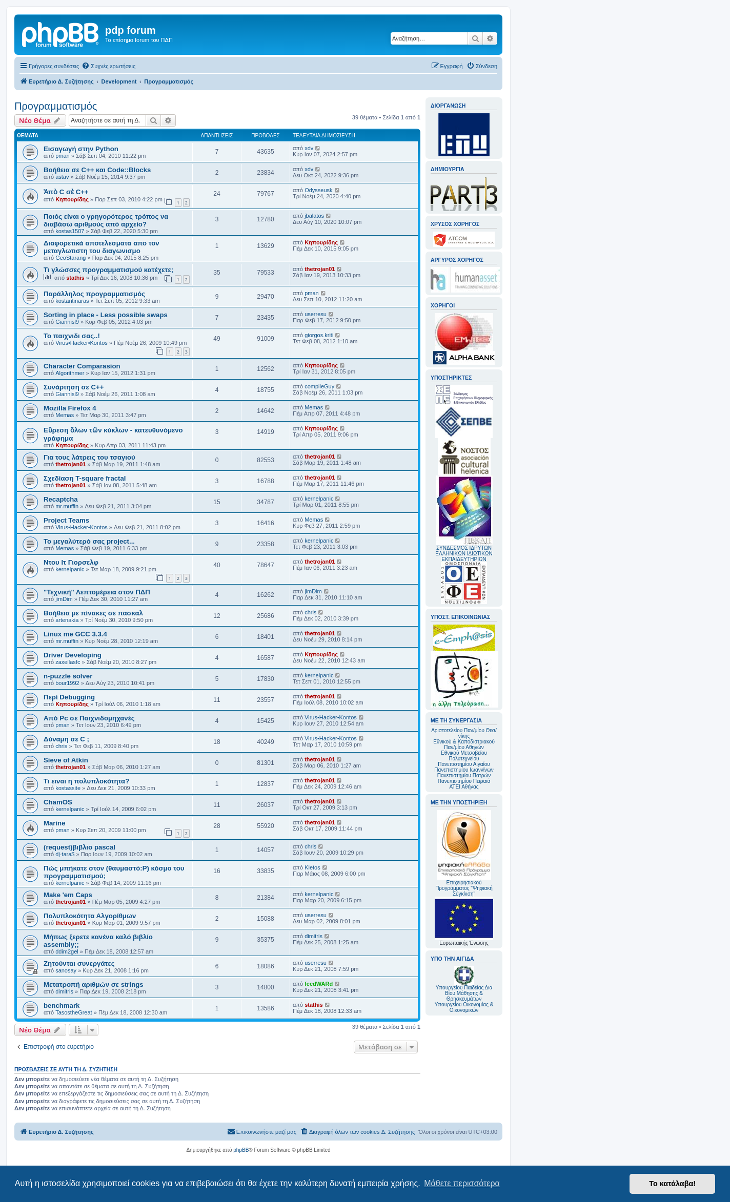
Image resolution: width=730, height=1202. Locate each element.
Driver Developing (73, 655)
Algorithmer (69, 373)
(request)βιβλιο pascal (79, 847)
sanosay (65, 970)
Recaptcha (61, 499)
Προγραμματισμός (55, 106)
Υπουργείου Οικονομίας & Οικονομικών (464, 1007)
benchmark (61, 1005)
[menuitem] (108, 66)
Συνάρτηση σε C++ (74, 387)
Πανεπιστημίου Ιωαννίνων (463, 770)
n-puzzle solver (68, 676)
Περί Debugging (69, 697)
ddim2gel (66, 951)
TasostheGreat (73, 1012)
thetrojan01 (320, 269)
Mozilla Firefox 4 (70, 408)
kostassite (67, 788)
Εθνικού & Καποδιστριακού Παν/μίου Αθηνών (464, 744)
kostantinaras (72, 301)
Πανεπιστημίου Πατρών (464, 775)
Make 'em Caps (68, 895)
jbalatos (314, 216)
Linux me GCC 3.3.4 (75, 634)
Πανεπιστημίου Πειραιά (464, 781)
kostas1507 (69, 231)
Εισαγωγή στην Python (81, 149)
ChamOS (58, 802)
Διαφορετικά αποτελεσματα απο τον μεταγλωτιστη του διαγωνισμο (101, 247)
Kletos (312, 867)
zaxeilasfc (67, 662)
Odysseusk (318, 190)
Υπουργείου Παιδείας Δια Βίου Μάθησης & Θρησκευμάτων (464, 993)
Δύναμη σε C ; (66, 739)
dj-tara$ (64, 854)
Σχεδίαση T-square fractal (85, 478)
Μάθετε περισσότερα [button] (462, 1183)
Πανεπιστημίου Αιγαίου (464, 764)
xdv (309, 148)
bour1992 (67, 683)
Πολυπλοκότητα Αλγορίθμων (90, 916)
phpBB (241, 1150)
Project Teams (66, 520)
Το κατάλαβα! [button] (672, 1183)
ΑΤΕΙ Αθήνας (463, 787)
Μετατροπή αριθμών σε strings (94, 984)
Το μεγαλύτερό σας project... (89, 541)
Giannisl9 (67, 322)
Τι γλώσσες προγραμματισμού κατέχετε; (108, 270)
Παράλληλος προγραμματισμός (94, 294)
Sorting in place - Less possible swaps (106, 315)
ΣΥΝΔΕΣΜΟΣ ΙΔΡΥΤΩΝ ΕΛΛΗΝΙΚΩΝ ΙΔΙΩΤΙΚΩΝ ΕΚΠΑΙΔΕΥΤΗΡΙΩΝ (463, 553)
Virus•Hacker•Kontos (81, 343)
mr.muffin (66, 506)
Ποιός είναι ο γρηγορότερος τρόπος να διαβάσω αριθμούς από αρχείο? (106, 220)
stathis (75, 278)
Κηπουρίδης (72, 199)
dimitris (313, 936)
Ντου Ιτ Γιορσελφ (71, 562)
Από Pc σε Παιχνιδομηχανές (89, 718)
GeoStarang (70, 258)
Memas (64, 415)
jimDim (64, 599)
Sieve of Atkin (66, 760)
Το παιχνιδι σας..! (72, 336)
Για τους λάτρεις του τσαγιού (89, 457)
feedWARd (319, 984)
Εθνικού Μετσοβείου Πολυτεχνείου (464, 755)
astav (62, 177)
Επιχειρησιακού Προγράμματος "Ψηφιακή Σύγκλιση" (464, 853)
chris (310, 612)
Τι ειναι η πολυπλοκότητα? (86, 781)
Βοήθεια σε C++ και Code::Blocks (97, 170)
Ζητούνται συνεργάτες (79, 963)
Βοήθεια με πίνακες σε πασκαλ (93, 613)
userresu (316, 314)
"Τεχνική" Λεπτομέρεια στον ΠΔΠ (97, 592)
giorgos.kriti (319, 335)
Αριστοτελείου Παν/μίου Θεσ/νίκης (464, 733)
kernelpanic (319, 498)
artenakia (66, 620)
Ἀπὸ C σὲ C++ (66, 192)
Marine (55, 823)
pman (62, 156)
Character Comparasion (82, 366)
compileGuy (319, 386)
